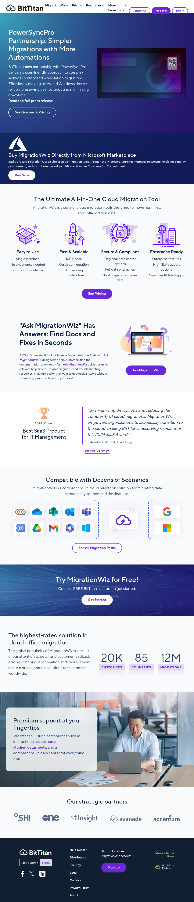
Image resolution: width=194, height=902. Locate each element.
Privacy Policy (79, 888)
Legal (73, 872)
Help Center (78, 850)
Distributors (78, 857)
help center (50, 753)
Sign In (180, 10)
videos (41, 742)
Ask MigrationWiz (74, 364)
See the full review (97, 450)
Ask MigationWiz (146, 370)
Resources (93, 5)
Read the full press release (30, 101)
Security (75, 865)
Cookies (75, 880)
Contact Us (139, 10)
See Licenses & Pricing (32, 112)
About (74, 895)
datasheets (36, 747)
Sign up (114, 867)
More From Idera (116, 8)
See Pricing (97, 293)
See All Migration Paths (97, 548)
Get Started (97, 600)
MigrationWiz (55, 5)
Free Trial (161, 10)
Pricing (77, 5)
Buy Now (22, 175)
